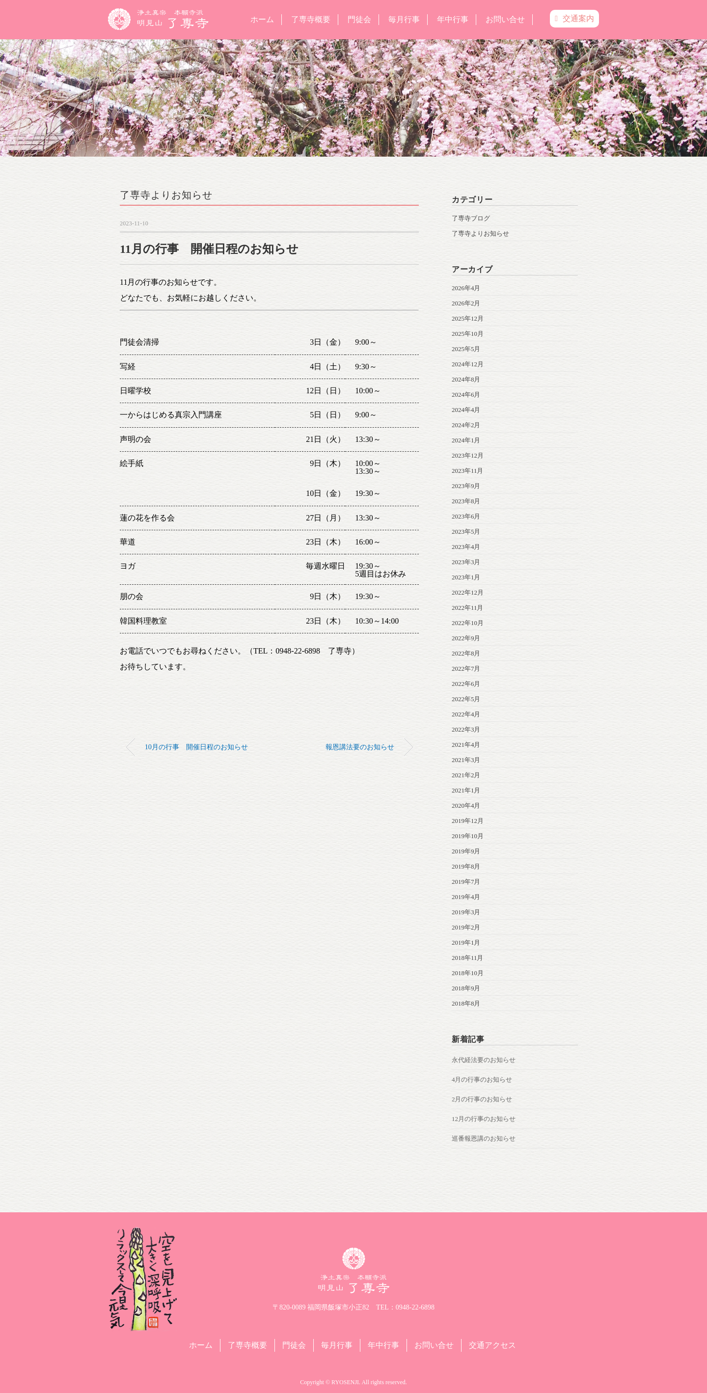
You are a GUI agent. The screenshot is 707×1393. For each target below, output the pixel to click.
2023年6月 (466, 516)
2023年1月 (466, 577)
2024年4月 (466, 409)
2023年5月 (466, 531)
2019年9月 (466, 851)
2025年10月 (468, 333)
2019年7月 (466, 881)
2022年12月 (468, 592)
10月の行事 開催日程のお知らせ (196, 747)
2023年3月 (466, 562)
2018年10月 (468, 973)
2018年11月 (468, 957)
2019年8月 (466, 866)
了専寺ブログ (471, 218)
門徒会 (359, 19)
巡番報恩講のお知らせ (484, 1138)
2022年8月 (466, 653)
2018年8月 (466, 1003)
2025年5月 (466, 349)
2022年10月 (468, 623)
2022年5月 (466, 699)
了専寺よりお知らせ (166, 195)
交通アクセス (492, 1345)
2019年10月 (468, 836)
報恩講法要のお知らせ (360, 747)
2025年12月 (468, 318)
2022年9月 (466, 638)
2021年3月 (466, 760)
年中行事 (452, 19)
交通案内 (574, 18)
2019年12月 (468, 820)
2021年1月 (466, 790)
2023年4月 (466, 546)
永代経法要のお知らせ (484, 1060)
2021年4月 (466, 744)
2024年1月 (466, 440)
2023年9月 (466, 486)
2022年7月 (466, 668)
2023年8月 (466, 501)
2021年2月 (466, 775)
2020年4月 (466, 805)
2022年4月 (466, 714)
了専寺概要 (310, 19)
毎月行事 (404, 19)
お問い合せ (505, 19)
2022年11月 (468, 607)
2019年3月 (466, 912)
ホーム (262, 19)
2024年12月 (468, 364)
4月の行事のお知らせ (482, 1079)
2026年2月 (466, 303)
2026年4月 (466, 288)
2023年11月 (468, 470)
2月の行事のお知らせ (482, 1099)
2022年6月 (466, 683)
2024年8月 (466, 379)
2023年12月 (468, 455)
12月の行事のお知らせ (484, 1118)
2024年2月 (466, 425)
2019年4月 (466, 897)
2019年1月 (466, 942)
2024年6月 (466, 394)
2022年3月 (466, 729)
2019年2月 (466, 927)
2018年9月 (466, 988)
